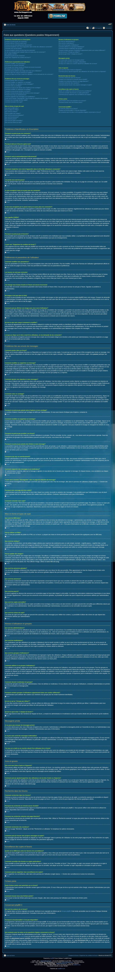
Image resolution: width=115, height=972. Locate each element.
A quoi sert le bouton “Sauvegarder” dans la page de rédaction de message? (26, 98)
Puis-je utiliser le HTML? (12, 110)
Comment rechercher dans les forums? (70, 77)
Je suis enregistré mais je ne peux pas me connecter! (20, 50)
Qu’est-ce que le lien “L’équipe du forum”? (70, 54)
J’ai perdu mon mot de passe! (13, 48)
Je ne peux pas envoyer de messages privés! (71, 60)
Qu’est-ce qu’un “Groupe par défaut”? (69, 52)
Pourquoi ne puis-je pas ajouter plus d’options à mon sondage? (23, 87)
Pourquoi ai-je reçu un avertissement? (15, 94)
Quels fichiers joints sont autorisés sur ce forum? (72, 100)
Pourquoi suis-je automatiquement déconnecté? (18, 45)
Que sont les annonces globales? (14, 115)
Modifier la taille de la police (110, 24)
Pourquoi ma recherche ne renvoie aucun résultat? (73, 79)
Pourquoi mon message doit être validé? (16, 100)
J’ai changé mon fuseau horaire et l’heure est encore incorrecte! (23, 67)
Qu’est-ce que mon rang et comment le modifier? (19, 72)
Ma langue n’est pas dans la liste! (14, 69)
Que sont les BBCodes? (11, 108)
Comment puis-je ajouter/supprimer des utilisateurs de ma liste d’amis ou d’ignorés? (82, 71)
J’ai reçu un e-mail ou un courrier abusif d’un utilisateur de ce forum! (78, 63)
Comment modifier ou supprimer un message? (18, 82)
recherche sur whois (18, 936)
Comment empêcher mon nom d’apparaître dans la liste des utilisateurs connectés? (28, 46)
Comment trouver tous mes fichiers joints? (70, 102)
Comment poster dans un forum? (14, 80)
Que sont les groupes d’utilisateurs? (69, 45)
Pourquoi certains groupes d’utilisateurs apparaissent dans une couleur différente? (82, 50)
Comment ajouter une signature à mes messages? (19, 84)
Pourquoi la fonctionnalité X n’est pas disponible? (72, 110)
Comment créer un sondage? (13, 85)
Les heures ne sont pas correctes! (14, 65)
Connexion (108, 28)
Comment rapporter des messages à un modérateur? (20, 96)
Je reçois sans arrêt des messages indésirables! (72, 62)
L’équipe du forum (73, 955)
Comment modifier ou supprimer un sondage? (18, 89)
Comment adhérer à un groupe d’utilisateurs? (71, 46)
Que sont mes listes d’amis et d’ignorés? (70, 69)
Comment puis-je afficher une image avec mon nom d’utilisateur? (23, 70)
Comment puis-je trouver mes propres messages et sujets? (75, 85)
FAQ (90, 28)
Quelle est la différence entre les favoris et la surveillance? (75, 91)
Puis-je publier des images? (13, 113)
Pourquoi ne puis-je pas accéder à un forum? (17, 91)
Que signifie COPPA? (11, 54)
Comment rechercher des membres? (69, 83)
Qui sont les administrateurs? (67, 41)
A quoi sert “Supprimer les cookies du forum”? (18, 57)
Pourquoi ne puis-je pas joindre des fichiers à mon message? (22, 93)
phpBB (51, 958)
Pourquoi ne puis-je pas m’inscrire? (15, 55)
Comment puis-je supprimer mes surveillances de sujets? (75, 94)
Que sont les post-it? (11, 118)
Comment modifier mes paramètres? (15, 63)
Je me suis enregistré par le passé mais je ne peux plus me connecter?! (25, 52)
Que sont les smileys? (11, 111)
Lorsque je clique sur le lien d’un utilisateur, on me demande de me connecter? (29, 74)
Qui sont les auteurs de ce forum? (68, 108)
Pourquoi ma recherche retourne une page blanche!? (74, 81)
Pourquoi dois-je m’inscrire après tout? (16, 43)
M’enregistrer (98, 28)
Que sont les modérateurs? (66, 43)
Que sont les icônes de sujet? (13, 122)
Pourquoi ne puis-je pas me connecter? (16, 41)
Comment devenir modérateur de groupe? (70, 48)
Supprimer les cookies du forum (89, 955)
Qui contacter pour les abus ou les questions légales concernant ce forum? (80, 112)
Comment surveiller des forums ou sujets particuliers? (74, 92)
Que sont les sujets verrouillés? (14, 120)
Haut (8, 139)
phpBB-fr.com (76, 964)
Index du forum (10, 24)
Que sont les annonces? (12, 117)
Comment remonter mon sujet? (14, 102)
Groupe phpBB (66, 911)
